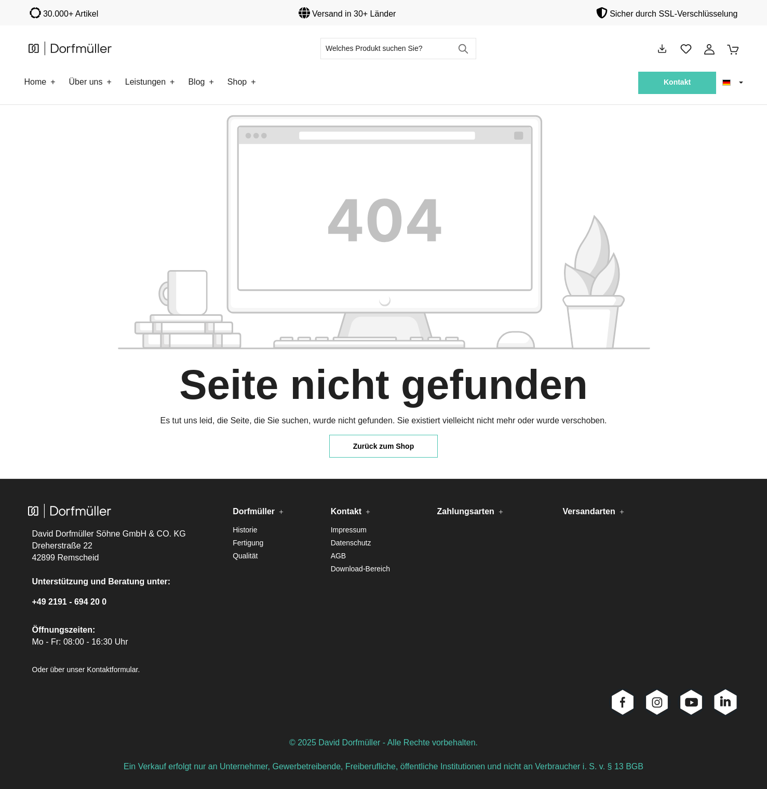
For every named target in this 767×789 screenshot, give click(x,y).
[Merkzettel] (686, 49)
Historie (245, 530)
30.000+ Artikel (70, 13)
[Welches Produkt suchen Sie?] (386, 48)
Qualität (245, 556)
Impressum (349, 530)
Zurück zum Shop (383, 446)
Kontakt (677, 82)
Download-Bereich (360, 569)
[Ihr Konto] (709, 49)
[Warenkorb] (730, 49)
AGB (338, 556)
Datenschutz (351, 543)
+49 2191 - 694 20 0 (69, 601)
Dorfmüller (254, 511)
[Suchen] (464, 48)
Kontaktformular (112, 669)
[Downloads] (662, 49)
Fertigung (248, 543)
